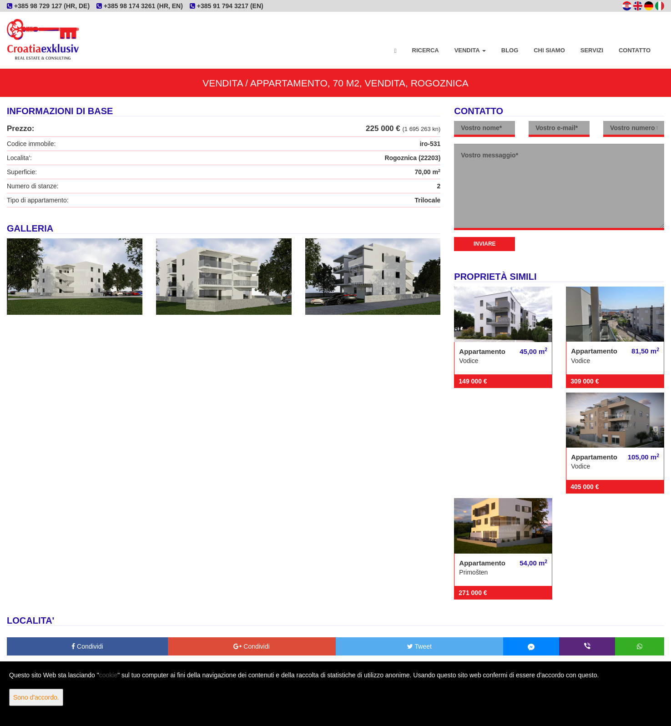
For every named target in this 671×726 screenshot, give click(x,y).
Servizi (591, 50)
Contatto (635, 50)
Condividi (87, 646)
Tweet (419, 646)
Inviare (485, 244)
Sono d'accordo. (36, 697)
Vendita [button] (470, 50)
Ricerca (425, 50)
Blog (510, 50)
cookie (108, 675)
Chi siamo (549, 50)
